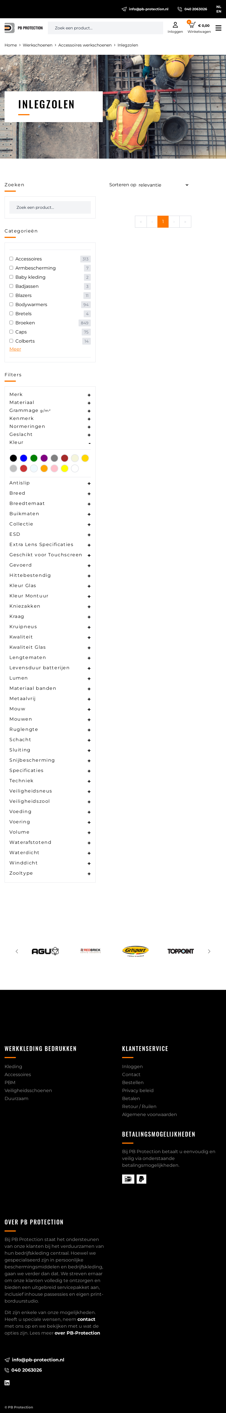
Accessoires (18, 1074)
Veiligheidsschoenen (28, 1090)
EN (218, 11)
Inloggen (132, 1066)
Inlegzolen (128, 45)
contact (86, 1319)
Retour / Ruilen (139, 1106)
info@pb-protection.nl (145, 9)
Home (12, 45)
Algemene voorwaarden (149, 1114)
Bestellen (133, 1082)
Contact (131, 1074)
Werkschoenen (39, 45)
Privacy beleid (138, 1090)
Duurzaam (16, 1098)
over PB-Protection (77, 1333)
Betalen (131, 1098)
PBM (10, 1082)
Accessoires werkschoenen (86, 45)
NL (218, 7)
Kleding (13, 1066)
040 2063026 (192, 9)
